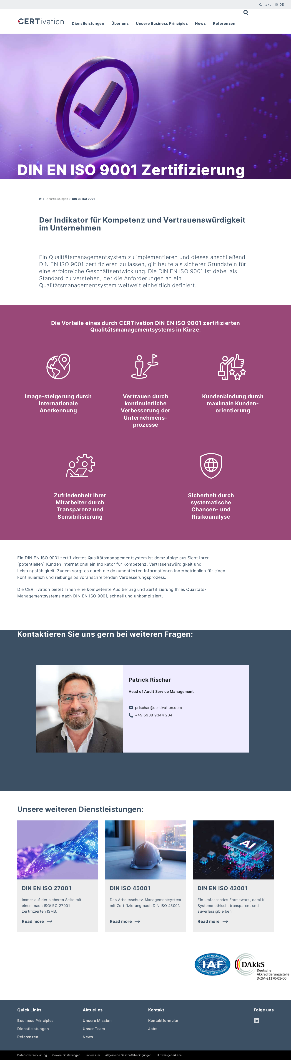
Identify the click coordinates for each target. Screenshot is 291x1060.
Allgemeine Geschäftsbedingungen (128, 1055)
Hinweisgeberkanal (169, 1055)
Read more (37, 921)
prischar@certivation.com (155, 707)
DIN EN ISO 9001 (83, 199)
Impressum (93, 1055)
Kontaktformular (163, 1020)
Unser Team (94, 1028)
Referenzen (27, 1037)
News (88, 1037)
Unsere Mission (97, 1020)
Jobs (152, 1028)
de (279, 4)
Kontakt (265, 4)
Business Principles (35, 1020)
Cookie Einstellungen (66, 1055)
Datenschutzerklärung (32, 1055)
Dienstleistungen (57, 199)
